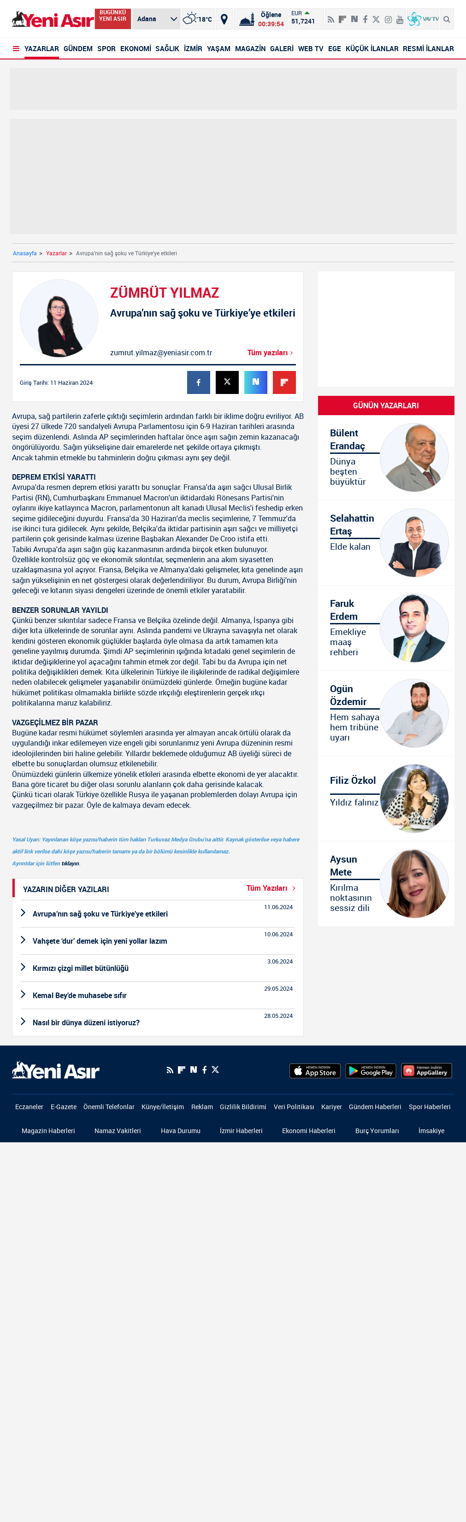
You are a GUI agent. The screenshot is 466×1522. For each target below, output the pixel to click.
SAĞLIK (167, 48)
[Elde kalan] (386, 542)
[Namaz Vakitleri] (260, 19)
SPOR (106, 48)
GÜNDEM (78, 48)
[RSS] (170, 1070)
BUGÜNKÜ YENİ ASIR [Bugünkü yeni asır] (112, 15)
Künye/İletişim (163, 1106)
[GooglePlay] (370, 1070)
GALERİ (282, 48)
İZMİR (193, 48)
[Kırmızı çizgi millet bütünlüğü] (158, 968)
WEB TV (311, 48)
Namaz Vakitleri (117, 1130)
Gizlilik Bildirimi (243, 1106)
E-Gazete (64, 1106)
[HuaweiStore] (426, 1070)
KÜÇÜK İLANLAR (372, 48)
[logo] (56, 1069)
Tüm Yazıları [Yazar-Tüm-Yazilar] (273, 888)
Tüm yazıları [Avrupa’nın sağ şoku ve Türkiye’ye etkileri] (272, 352)
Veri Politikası (294, 1106)
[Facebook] (204, 1070)
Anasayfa (25, 253)
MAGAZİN (250, 48)
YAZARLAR (41, 48)
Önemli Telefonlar (109, 1106)
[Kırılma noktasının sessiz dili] (386, 883)
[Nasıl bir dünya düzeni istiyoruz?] (158, 1022)
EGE (334, 48)
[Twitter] (215, 1069)
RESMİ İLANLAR (428, 48)
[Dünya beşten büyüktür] (386, 457)
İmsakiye (431, 1130)
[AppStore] (315, 1070)
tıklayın (70, 863)
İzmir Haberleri (241, 1130)
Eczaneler (29, 1106)
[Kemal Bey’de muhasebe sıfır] (158, 995)
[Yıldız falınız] (386, 798)
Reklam (202, 1106)
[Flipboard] (342, 16)
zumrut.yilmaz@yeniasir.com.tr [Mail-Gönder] (161, 352)
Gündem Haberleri (375, 1106)
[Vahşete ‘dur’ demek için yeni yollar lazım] (158, 941)
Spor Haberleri (430, 1106)
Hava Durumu (181, 1130)
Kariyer (331, 1106)
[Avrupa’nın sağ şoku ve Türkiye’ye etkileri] (158, 913)
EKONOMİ (135, 48)
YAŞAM (218, 48)
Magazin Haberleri (48, 1130)
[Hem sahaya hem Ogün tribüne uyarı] (386, 713)
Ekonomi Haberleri (309, 1130)
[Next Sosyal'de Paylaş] (193, 1070)
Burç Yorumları (377, 1130)
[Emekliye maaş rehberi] (386, 628)
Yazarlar (56, 253)
